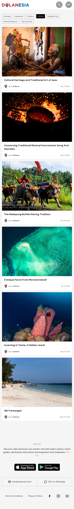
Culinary (30, 16)
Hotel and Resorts (10, 21)
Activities (7, 16)
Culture (41, 16)
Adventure (19, 16)
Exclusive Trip (53, 16)
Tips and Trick (27, 21)
